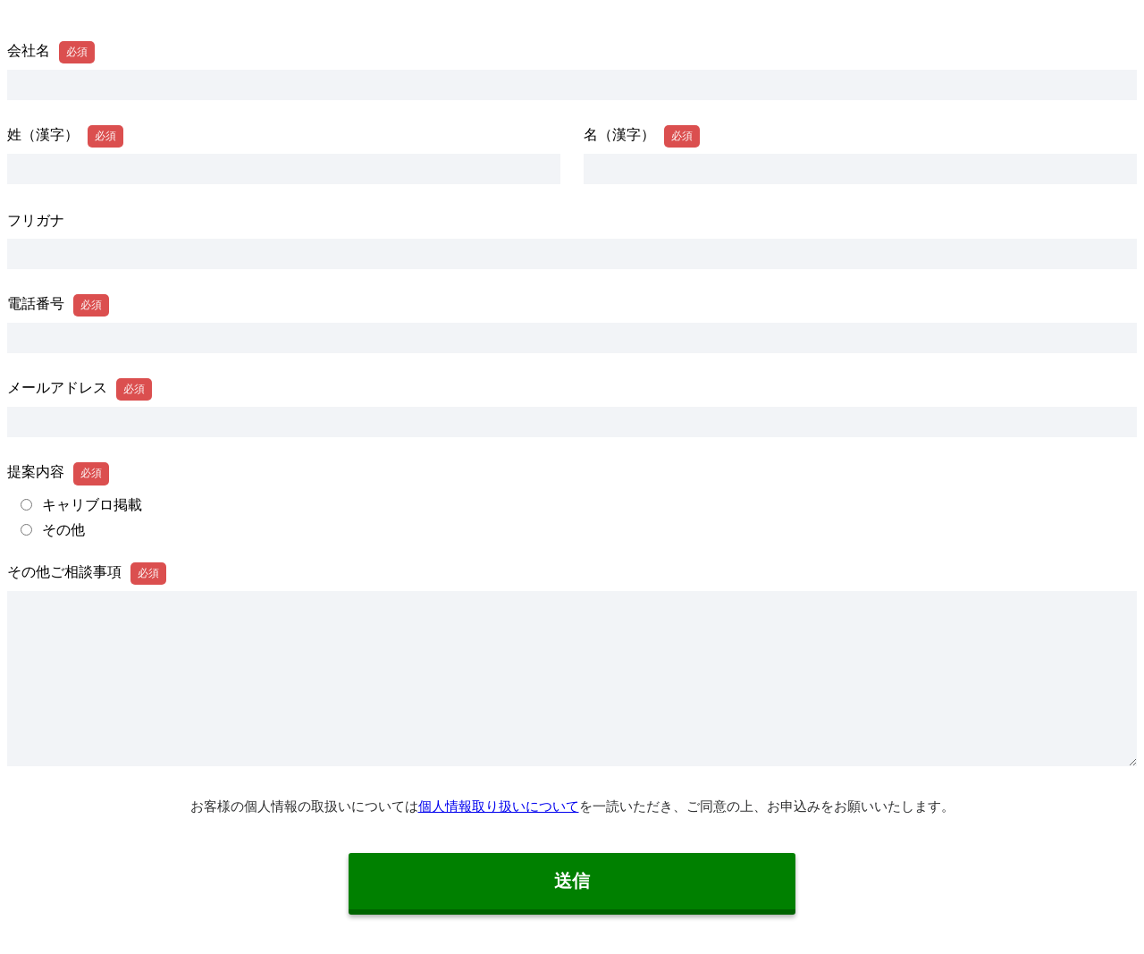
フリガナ (35, 220)
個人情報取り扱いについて (498, 806)
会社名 (28, 50)
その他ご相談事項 (64, 571)
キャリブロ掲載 (92, 505)
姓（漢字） (43, 134)
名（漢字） (619, 134)
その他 (63, 530)
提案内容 (35, 471)
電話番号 (35, 303)
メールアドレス (57, 387)
